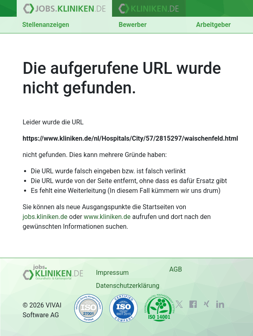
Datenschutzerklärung (127, 286)
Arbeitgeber (213, 25)
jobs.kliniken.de (45, 217)
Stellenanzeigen (45, 25)
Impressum (112, 272)
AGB (175, 269)
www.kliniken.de (107, 217)
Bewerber (133, 25)
